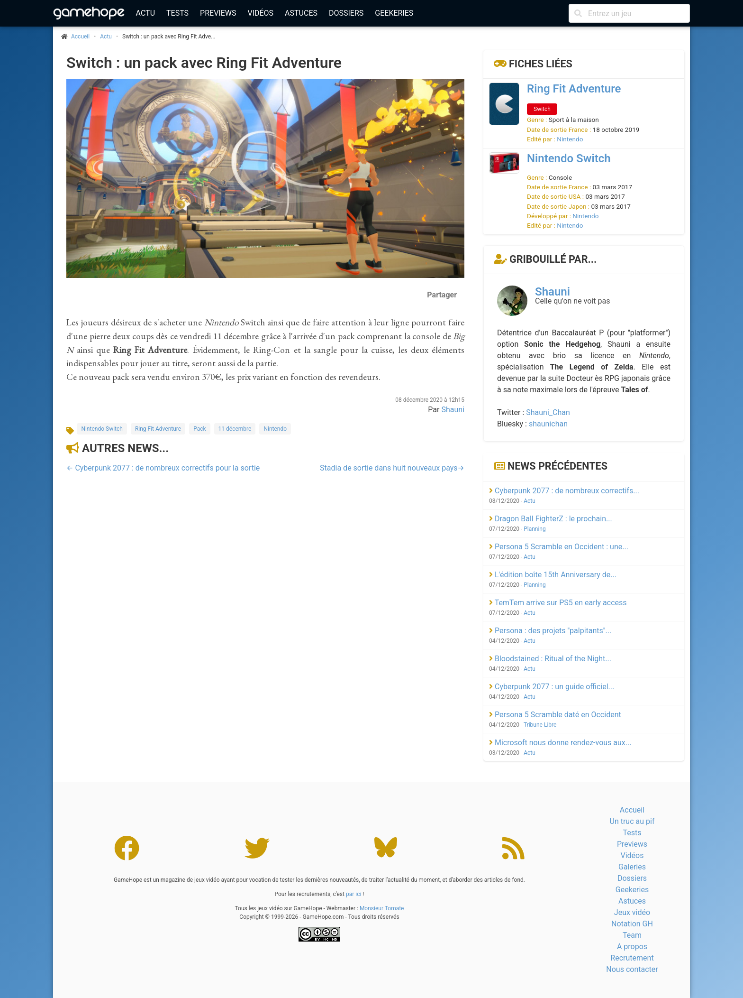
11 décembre (235, 428)
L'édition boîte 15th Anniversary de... (552, 574)
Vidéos (260, 13)
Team (632, 935)
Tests (177, 13)
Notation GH (632, 923)
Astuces (301, 13)
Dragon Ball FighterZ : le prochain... (550, 518)
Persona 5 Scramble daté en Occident (555, 714)
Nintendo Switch (102, 428)
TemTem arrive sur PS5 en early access (558, 602)
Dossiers (346, 13)
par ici (353, 894)
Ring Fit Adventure (158, 428)
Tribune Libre (540, 724)
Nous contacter (632, 969)
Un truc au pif (632, 821)
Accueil (632, 809)
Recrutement (631, 957)
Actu (145, 13)
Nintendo (275, 428)
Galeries (632, 866)
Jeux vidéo (632, 912)
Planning (535, 529)
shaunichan (548, 423)
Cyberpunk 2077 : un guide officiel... (551, 686)
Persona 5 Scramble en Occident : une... (558, 546)
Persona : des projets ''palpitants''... (550, 630)
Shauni (452, 409)
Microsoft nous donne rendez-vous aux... (560, 742)
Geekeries (394, 13)
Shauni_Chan (548, 412)
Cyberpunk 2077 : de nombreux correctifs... (564, 490)
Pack (199, 428)
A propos (632, 946)
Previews (218, 13)
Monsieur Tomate (382, 908)
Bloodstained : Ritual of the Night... (550, 658)
